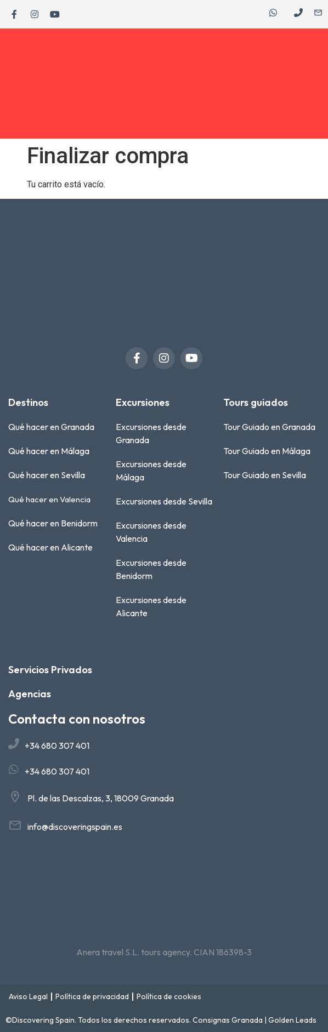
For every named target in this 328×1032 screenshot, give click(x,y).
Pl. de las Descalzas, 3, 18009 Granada (100, 798)
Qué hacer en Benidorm (53, 523)
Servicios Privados (50, 669)
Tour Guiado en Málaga (266, 450)
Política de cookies (169, 996)
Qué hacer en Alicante (50, 547)
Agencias (29, 693)
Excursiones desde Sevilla (164, 501)
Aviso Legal (28, 996)
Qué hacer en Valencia (49, 499)
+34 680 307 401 (57, 745)
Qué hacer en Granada (51, 426)
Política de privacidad (92, 996)
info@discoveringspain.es (74, 826)
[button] (317, 84)
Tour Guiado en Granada (269, 426)
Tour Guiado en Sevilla (264, 474)
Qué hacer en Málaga (48, 450)
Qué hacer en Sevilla (46, 474)
